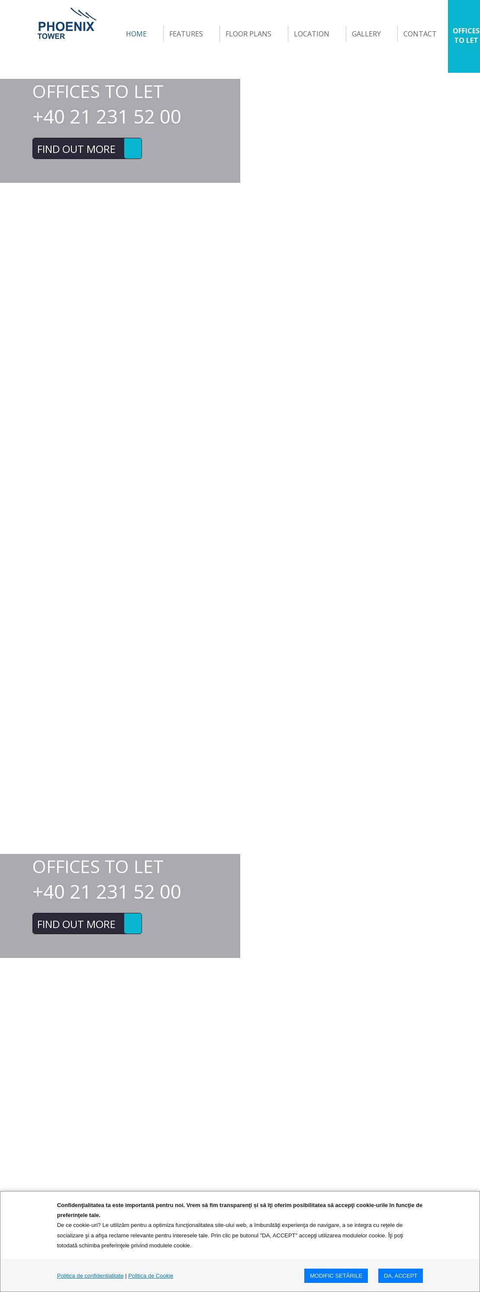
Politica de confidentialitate (90, 1276)
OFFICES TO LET (466, 35)
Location (311, 34)
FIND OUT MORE (76, 149)
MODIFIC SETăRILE (336, 1276)
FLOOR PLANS (248, 34)
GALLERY (366, 34)
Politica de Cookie (150, 1276)
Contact (420, 34)
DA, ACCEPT (400, 1276)
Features (186, 34)
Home (136, 34)
